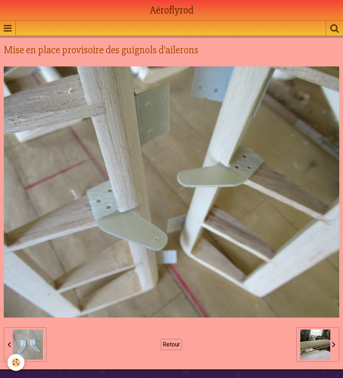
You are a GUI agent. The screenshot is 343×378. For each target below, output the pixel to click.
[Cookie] (16, 362)
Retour (171, 344)
